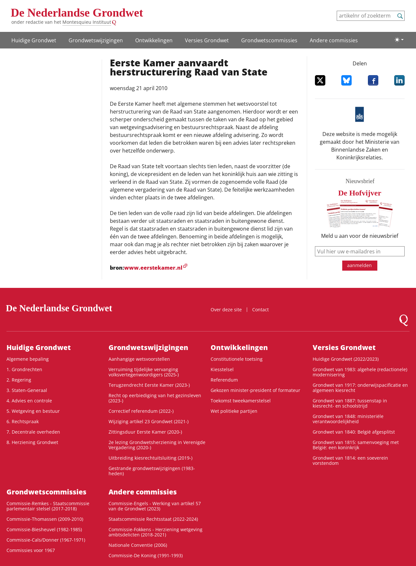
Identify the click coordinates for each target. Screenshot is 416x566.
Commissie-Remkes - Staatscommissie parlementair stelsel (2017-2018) (47, 506)
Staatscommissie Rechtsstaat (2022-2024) (153, 519)
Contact (260, 309)
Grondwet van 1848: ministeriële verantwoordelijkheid (348, 418)
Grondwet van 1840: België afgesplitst (354, 432)
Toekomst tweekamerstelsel (241, 401)
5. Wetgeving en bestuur (33, 411)
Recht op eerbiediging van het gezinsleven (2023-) (155, 398)
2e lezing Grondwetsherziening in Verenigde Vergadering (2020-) (157, 445)
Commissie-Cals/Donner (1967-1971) (45, 540)
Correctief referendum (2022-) (141, 411)
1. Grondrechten (24, 369)
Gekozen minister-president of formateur (255, 390)
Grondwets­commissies (269, 40)
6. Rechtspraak (22, 421)
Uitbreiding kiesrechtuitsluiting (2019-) (150, 458)
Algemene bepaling (27, 359)
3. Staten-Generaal (26, 390)
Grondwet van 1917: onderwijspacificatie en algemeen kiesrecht (360, 387)
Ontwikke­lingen (154, 40)
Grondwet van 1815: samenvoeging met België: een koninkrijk (356, 445)
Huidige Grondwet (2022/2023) (346, 359)
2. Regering (18, 380)
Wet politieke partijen (234, 411)
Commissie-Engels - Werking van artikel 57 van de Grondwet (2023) (155, 506)
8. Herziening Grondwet (32, 442)
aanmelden (359, 265)
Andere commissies (334, 40)
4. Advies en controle (29, 401)
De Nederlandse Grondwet (77, 12)
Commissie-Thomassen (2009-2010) (44, 519)
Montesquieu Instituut (86, 22)
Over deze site (226, 309)
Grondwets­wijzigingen (96, 40)
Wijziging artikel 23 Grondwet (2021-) (148, 421)
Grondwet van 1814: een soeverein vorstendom (350, 460)
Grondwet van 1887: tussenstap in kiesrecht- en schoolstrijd (350, 403)
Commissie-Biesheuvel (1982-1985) (44, 529)
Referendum (224, 380)
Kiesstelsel (222, 369)
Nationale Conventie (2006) (138, 545)
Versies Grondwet (207, 40)
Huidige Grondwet (33, 40)
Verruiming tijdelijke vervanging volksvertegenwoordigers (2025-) (144, 372)
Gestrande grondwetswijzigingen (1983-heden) (152, 471)
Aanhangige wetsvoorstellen (139, 359)
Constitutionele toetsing (237, 359)
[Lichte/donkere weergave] (399, 39)
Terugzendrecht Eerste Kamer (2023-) (149, 385)
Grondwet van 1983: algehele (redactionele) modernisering (360, 372)
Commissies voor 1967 (30, 550)
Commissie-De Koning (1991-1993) (146, 555)
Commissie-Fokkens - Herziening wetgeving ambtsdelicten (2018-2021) (155, 532)
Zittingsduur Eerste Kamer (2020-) (145, 432)
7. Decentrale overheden (33, 432)
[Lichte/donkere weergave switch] (399, 39)
